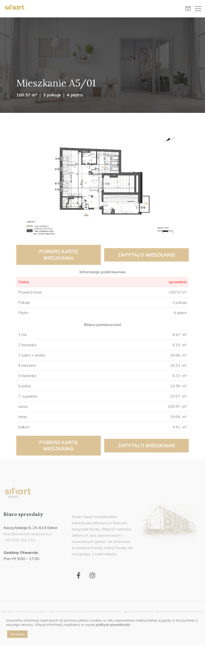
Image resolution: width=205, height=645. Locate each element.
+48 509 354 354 (19, 540)
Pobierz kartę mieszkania (58, 254)
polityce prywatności (113, 624)
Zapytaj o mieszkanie (146, 255)
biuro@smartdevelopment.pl (27, 533)
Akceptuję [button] (17, 634)
